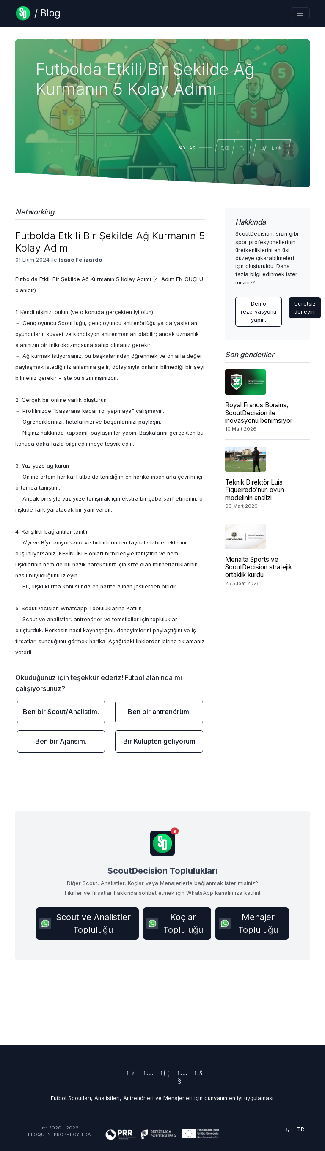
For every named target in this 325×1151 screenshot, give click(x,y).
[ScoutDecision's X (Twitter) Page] (128, 1073)
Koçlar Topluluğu (174, 923)
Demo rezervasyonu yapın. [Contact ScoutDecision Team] (258, 312)
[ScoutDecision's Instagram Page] (145, 1073)
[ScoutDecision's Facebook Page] (196, 1073)
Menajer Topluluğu (248, 923)
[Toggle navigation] (300, 13)
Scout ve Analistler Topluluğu (85, 923)
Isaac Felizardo (80, 260)
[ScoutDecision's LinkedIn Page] (162, 1073)
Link (271, 148)
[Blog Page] (38, 13)
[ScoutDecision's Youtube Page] (179, 1081)
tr (294, 1129)
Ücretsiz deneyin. (305, 308)
